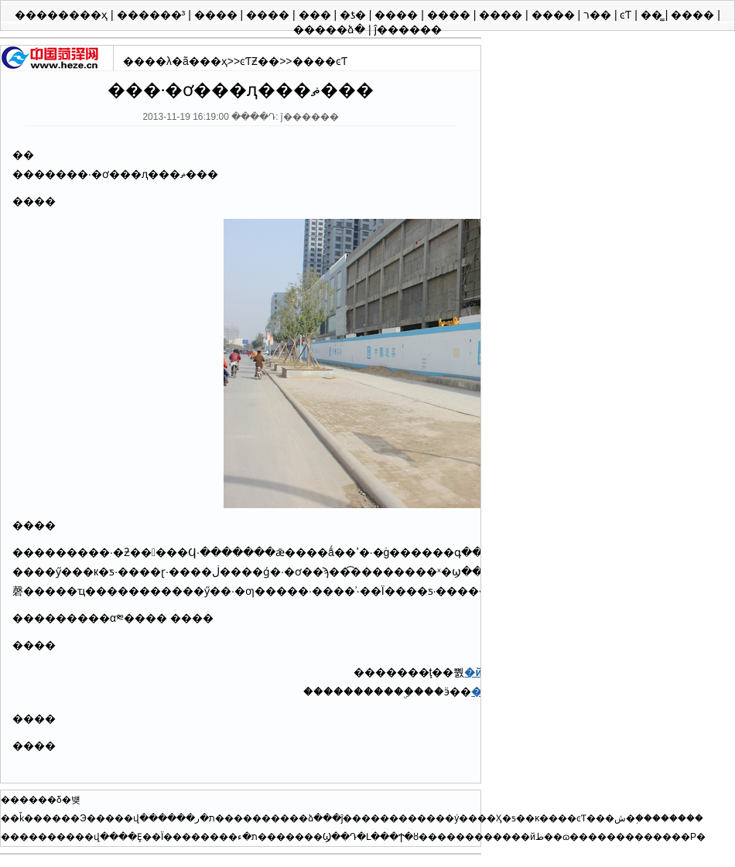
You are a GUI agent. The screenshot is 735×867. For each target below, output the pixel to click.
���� (217, 15)
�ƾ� (354, 15)
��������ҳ (63, 15)
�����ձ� (330, 29)
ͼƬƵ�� (259, 61)
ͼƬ (627, 15)
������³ (153, 15)
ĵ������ (408, 29)
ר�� (598, 15)
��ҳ (213, 61)
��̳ (653, 15)
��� (316, 15)
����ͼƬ (319, 61)
